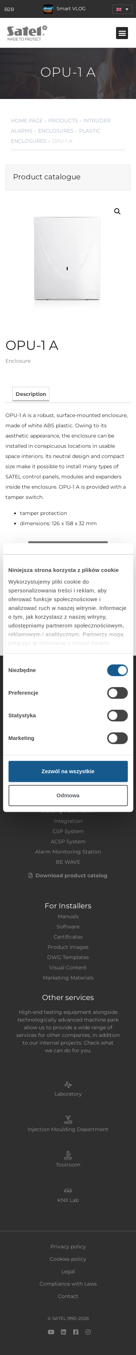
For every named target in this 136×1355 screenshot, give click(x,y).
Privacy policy (68, 1246)
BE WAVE (68, 862)
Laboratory (68, 1094)
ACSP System (68, 841)
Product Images (68, 947)
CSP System (68, 831)
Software (68, 926)
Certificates (68, 937)
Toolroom (68, 1164)
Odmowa (68, 795)
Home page (27, 120)
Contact (68, 1296)
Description (31, 394)
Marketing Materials (68, 977)
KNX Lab (68, 1200)
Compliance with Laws (68, 1283)
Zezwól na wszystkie (68, 771)
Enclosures (56, 130)
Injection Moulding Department (68, 1129)
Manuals (68, 916)
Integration (68, 821)
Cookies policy (68, 1259)
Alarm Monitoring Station (68, 851)
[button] (122, 33)
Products (63, 120)
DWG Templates (68, 957)
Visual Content (68, 967)
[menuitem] (122, 9)
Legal (68, 1271)
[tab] (30, 394)
